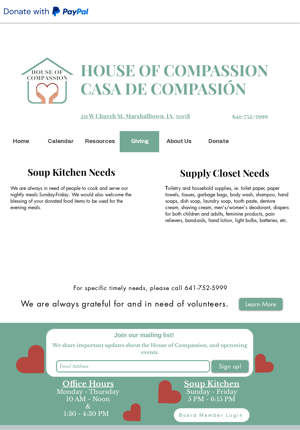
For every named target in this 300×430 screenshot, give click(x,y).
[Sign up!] (230, 366)
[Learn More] (261, 304)
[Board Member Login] (211, 415)
